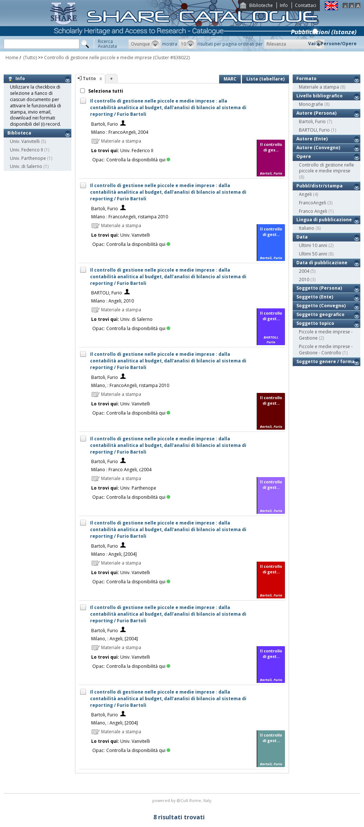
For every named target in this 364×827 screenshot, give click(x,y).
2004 (304, 271)
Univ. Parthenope (28, 158)
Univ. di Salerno (26, 166)
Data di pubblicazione (321, 262)
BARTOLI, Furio (106, 293)
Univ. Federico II (26, 150)
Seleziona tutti (105, 91)
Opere (303, 156)
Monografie (311, 104)
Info (284, 5)
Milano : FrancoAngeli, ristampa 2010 (129, 217)
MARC (230, 79)
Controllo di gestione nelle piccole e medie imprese (98, 57)
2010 (304, 279)
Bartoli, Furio (104, 124)
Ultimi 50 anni (313, 254)
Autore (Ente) (312, 139)
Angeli (305, 194)
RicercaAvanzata (107, 44)
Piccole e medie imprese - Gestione (326, 335)
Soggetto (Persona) (319, 288)
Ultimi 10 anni (313, 245)
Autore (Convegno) (318, 147)
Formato (306, 78)
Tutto (89, 78)
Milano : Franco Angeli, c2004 (121, 469)
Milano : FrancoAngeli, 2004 (119, 132)
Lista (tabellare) (265, 79)
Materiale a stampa (319, 87)
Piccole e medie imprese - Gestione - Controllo (326, 349)
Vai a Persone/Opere (332, 43)
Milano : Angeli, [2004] (114, 554)
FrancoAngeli (312, 203)
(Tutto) (29, 57)
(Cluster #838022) (171, 57)
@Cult (182, 800)
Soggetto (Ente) (314, 297)
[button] (144, 44)
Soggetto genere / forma (325, 361)
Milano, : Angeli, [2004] (114, 639)
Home (12, 57)
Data (302, 237)
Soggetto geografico (320, 314)
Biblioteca (19, 133)
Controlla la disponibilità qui (138, 160)
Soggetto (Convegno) (321, 305)
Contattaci (305, 5)
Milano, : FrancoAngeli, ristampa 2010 (130, 385)
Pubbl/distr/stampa (319, 186)
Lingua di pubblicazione (324, 219)
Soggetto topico (315, 323)
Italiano (306, 228)
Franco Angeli (313, 211)
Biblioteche (261, 5)
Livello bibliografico (319, 96)
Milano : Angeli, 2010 (112, 301)
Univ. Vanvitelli (25, 141)
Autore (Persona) (316, 113)
